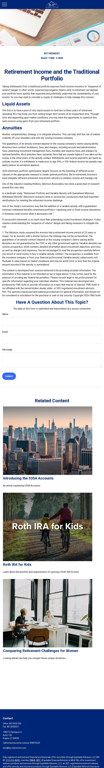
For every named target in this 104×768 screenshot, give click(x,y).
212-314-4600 (12, 760)
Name (5, 314)
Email (5, 331)
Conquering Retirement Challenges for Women (40, 651)
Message (7, 349)
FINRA (32, 760)
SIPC (38, 760)
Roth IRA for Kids (17, 564)
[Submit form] (9, 376)
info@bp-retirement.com (14, 748)
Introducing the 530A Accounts (28, 478)
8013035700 (15, 723)
